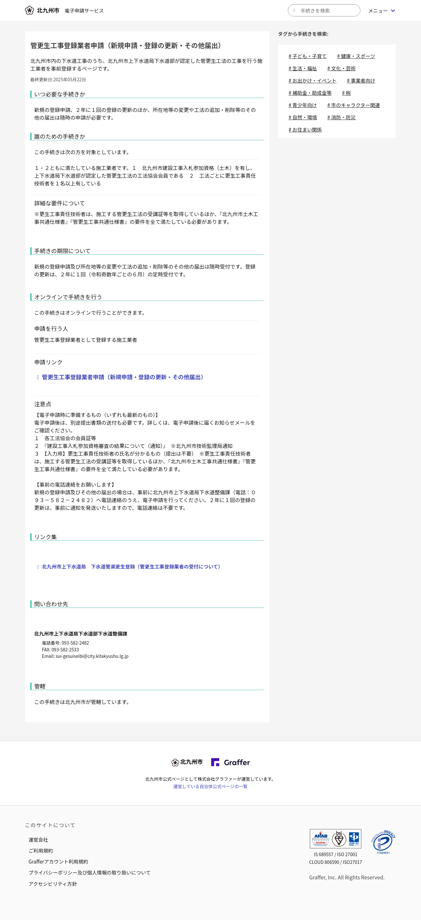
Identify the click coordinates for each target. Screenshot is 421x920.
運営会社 (38, 839)
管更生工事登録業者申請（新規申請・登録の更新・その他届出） (124, 377)
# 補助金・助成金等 (310, 92)
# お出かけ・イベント (313, 80)
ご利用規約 (40, 850)
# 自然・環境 (303, 117)
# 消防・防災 (341, 117)
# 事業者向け (361, 80)
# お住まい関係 (305, 129)
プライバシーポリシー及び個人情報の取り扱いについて (89, 872)
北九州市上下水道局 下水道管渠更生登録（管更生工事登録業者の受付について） (132, 566)
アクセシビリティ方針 (52, 883)
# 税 (346, 92)
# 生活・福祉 (303, 68)
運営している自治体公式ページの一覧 (210, 786)
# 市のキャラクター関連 (353, 104)
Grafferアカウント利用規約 (58, 861)
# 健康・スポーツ (356, 55)
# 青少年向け (303, 104)
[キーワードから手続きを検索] (324, 10)
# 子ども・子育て (308, 55)
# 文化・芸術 (341, 68)
